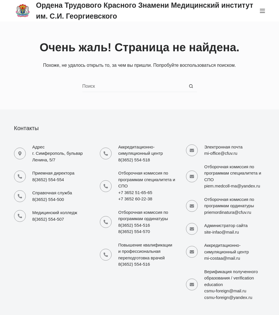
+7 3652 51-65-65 (135, 192)
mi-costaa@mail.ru (222, 258)
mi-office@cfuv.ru (221, 153)
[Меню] (262, 10)
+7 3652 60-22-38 (135, 198)
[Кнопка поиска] (191, 86)
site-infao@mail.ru (221, 232)
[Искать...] (133, 86)
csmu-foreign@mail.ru (225, 290)
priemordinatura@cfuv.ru (227, 212)
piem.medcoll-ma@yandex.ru (232, 185)
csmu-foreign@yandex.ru (228, 297)
